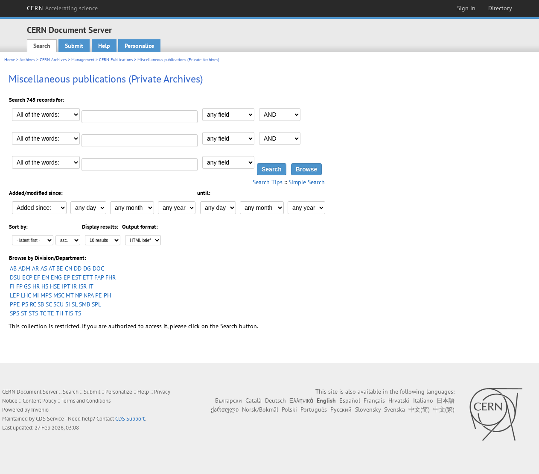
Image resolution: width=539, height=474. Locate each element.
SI (67, 304)
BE (59, 268)
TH (59, 313)
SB (41, 304)
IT (90, 286)
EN (45, 277)
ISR (83, 286)
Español (349, 400)
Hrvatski (399, 400)
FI (12, 286)
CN (68, 268)
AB (13, 268)
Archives (27, 59)
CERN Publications (116, 59)
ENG (56, 277)
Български (228, 400)
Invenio (40, 409)
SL (74, 304)
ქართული (225, 409)
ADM (24, 268)
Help (104, 46)
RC (33, 304)
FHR (110, 277)
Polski (289, 409)
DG (87, 268)
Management (82, 59)
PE (98, 295)
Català (253, 400)
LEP (14, 295)
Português (313, 409)
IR (74, 286)
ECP (27, 277)
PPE (15, 304)
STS (33, 313)
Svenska (394, 409)
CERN (62, 8)
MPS (46, 295)
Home (9, 59)
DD (78, 268)
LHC (26, 295)
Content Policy (39, 400)
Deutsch (275, 400)
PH (107, 295)
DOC (98, 268)
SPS (14, 313)
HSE (55, 286)
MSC (58, 295)
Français (374, 400)
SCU (58, 304)
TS (78, 313)
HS (44, 286)
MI (35, 295)
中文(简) (419, 409)
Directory (500, 8)
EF (37, 277)
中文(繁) (444, 409)
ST (24, 313)
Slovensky (368, 409)
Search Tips (268, 182)
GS (27, 286)
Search (41, 46)
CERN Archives (53, 59)
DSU (15, 277)
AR (35, 268)
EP (67, 277)
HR (36, 286)
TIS (69, 313)
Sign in (466, 8)
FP (19, 286)
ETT (88, 277)
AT (52, 268)
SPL (96, 304)
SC (49, 304)
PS (25, 304)
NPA (88, 295)
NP (78, 295)
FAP (99, 277)
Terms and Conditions (86, 400)
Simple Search (306, 182)
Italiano (423, 400)
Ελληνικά (301, 400)
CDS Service (50, 418)
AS (44, 268)
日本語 (446, 400)
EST (76, 277)
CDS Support (130, 418)
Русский (341, 409)
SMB (84, 304)
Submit (74, 46)
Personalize (139, 46)
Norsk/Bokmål (260, 409)
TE (50, 313)
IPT (66, 286)
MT (69, 295)
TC (43, 313)
